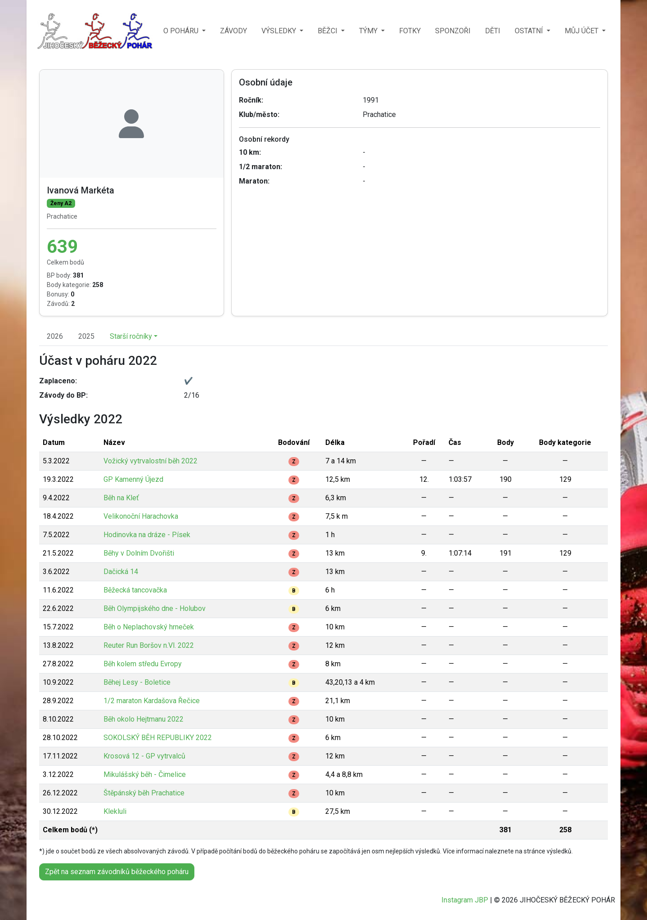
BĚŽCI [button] (328, 31)
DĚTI (492, 31)
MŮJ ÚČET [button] (582, 31)
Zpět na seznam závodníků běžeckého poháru (117, 871)
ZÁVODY (233, 31)
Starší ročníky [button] (131, 336)
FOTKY (410, 31)
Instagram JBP (464, 900)
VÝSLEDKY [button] (279, 31)
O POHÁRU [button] (181, 31)
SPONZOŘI (453, 31)
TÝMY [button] (369, 31)
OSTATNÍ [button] (530, 31)
